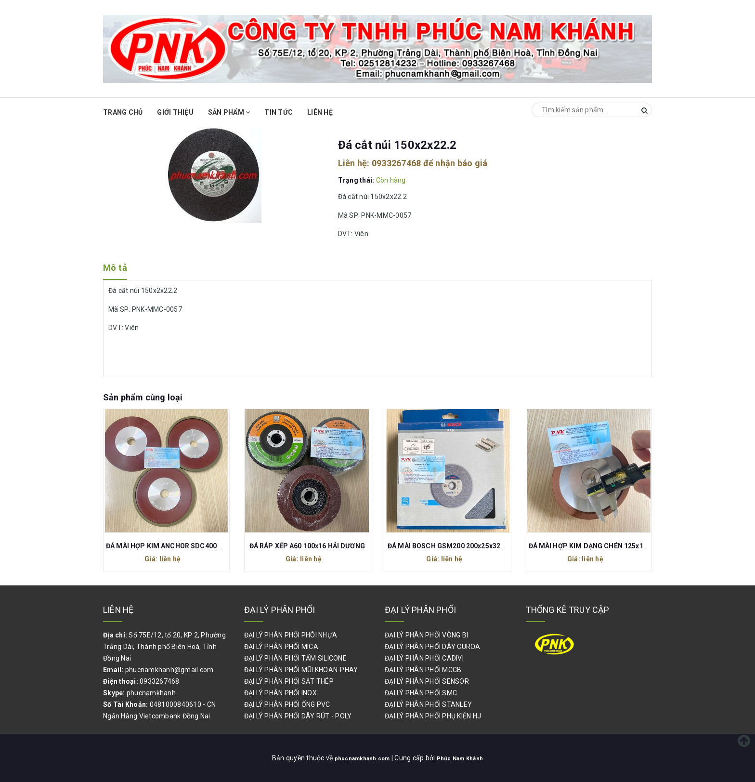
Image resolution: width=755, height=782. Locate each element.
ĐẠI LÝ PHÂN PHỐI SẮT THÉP (289, 681)
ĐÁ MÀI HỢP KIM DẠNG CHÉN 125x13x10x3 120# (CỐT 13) (622, 546)
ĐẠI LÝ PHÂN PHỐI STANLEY (428, 704)
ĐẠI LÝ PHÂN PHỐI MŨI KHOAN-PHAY (301, 670)
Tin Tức (278, 112)
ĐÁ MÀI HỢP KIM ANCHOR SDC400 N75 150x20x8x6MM (194, 546)
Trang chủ (123, 112)
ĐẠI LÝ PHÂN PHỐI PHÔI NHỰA (291, 635)
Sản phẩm (229, 112)
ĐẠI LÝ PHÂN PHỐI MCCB (423, 670)
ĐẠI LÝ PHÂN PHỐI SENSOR (427, 681)
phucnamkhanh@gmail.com (169, 670)
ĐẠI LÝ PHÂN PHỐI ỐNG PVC (287, 704)
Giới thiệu (175, 112)
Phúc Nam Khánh (466, 758)
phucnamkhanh (151, 693)
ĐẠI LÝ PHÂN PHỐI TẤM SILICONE (295, 658)
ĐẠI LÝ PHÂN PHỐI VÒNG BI (426, 635)
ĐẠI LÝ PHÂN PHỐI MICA (281, 646)
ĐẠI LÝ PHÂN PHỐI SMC (421, 693)
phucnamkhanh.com (358, 758)
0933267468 (396, 163)
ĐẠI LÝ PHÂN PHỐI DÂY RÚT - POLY (298, 716)
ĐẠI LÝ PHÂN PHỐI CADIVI (424, 658)
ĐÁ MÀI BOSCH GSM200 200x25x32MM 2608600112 (471, 546)
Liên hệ (320, 112)
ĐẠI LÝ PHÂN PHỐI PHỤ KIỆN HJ (433, 716)
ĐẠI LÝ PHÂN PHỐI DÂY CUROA (433, 646)
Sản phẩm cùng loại (142, 397)
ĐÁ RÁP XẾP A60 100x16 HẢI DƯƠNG (307, 546)
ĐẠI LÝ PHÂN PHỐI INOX (280, 693)
